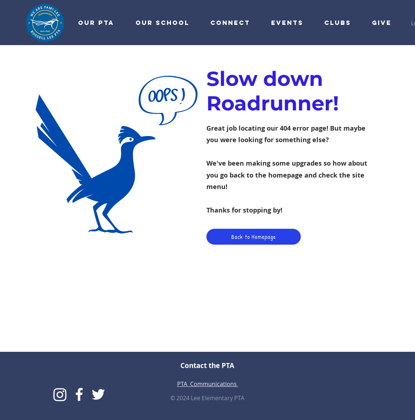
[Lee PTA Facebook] (79, 394)
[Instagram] (60, 394)
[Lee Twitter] (98, 394)
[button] (225, 23)
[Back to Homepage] (253, 237)
